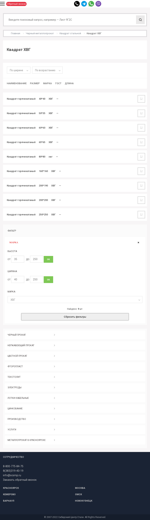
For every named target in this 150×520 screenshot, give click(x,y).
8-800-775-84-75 (13, 466)
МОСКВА (80, 488)
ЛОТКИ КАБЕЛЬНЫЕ (18, 398)
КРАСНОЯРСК (11, 488)
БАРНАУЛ (8, 501)
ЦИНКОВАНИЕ (15, 408)
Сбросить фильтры (75, 316)
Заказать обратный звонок (20, 479)
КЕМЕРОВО (9, 494)
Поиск (140, 19)
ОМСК (78, 494)
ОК (48, 259)
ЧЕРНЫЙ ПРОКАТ (17, 335)
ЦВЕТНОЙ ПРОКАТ (17, 356)
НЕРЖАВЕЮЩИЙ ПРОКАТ (21, 345)
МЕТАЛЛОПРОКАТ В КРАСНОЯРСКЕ (27, 440)
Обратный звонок (16, 4)
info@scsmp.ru (12, 475)
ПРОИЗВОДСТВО (17, 419)
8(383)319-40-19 (13, 470)
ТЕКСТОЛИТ (14, 377)
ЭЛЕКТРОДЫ (14, 387)
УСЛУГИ (12, 429)
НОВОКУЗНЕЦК (83, 501)
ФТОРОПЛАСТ (15, 366)
